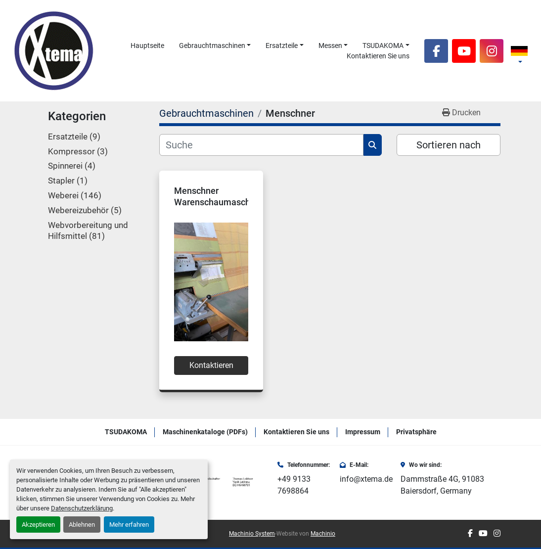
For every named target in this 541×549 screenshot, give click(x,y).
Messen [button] (330, 45)
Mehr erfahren (129, 524)
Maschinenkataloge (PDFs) (205, 432)
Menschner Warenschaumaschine (218, 196)
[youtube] (464, 51)
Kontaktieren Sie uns (378, 56)
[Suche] (261, 145)
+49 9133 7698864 (294, 485)
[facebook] (436, 51)
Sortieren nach (448, 145)
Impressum (362, 432)
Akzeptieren (38, 524)
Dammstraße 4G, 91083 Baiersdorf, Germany (442, 485)
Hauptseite (147, 45)
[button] (215, 46)
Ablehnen (82, 524)
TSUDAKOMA (383, 45)
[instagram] (491, 51)
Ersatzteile (282, 45)
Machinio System (252, 533)
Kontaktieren (211, 365)
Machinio (323, 533)
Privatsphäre (416, 432)
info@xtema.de (366, 479)
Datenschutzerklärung (82, 508)
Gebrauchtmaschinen (212, 45)
